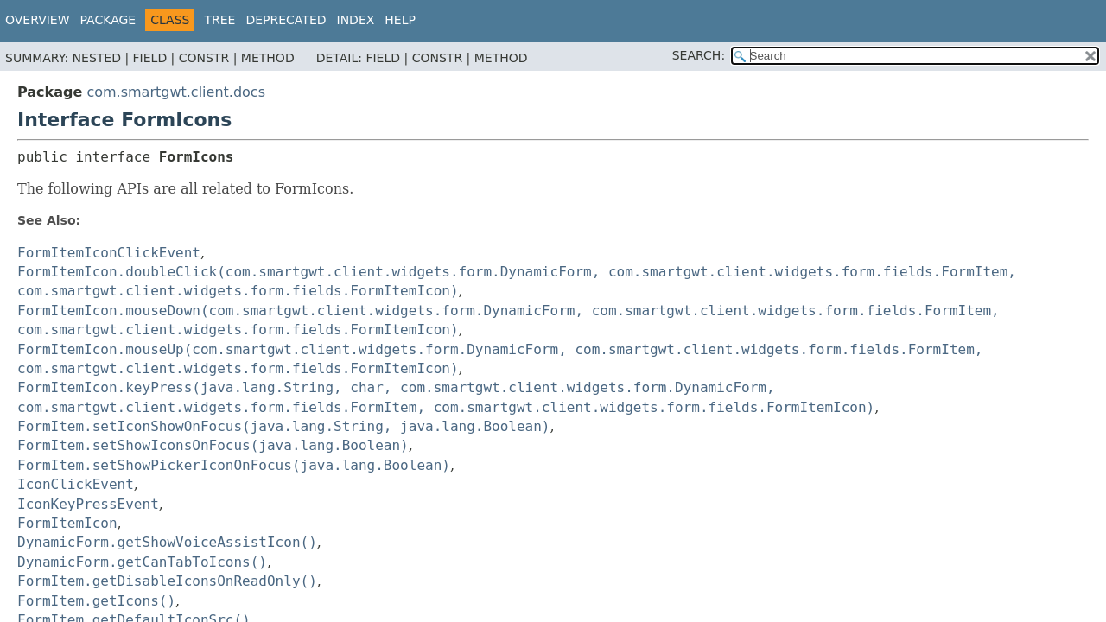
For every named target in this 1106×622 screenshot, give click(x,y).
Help (400, 20)
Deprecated (285, 20)
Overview (37, 20)
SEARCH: (698, 55)
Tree (219, 20)
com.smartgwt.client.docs (175, 92)
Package (108, 20)
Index (356, 20)
